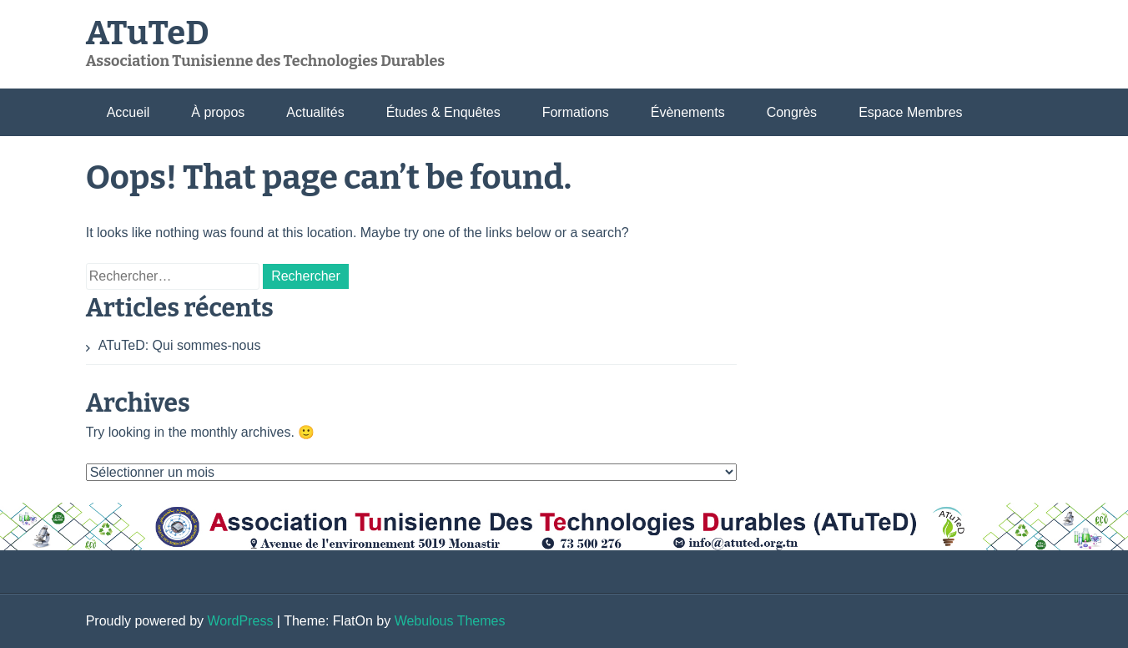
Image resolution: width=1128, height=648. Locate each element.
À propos (217, 112)
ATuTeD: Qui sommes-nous (179, 345)
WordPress (241, 621)
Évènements (688, 112)
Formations (575, 112)
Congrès (792, 112)
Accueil (128, 112)
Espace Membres (911, 112)
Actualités (315, 112)
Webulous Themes (450, 621)
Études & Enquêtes (443, 112)
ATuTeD (147, 33)
